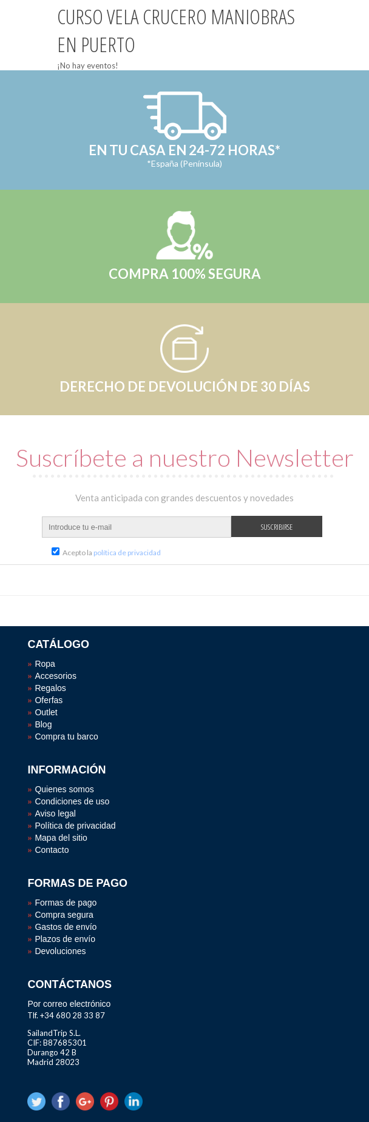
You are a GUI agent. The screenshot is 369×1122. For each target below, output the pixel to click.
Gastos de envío (65, 927)
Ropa (45, 664)
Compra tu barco (66, 736)
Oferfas (49, 700)
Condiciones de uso (72, 801)
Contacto (52, 850)
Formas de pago (65, 902)
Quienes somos (64, 789)
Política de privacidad (75, 825)
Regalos (50, 688)
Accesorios (55, 676)
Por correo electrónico (68, 1004)
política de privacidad (127, 552)
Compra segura (64, 915)
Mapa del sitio (61, 838)
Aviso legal (55, 813)
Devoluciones (60, 951)
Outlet (46, 712)
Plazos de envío (65, 939)
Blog (43, 724)
